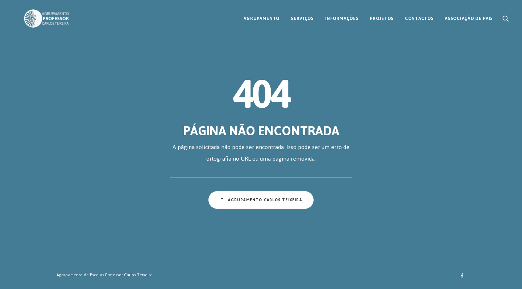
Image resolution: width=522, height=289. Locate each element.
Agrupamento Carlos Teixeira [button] (261, 200)
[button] (505, 15)
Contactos (419, 15)
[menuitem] (262, 15)
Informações (342, 15)
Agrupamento (261, 15)
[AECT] (35, 16)
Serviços (302, 15)
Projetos (382, 15)
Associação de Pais (469, 15)
